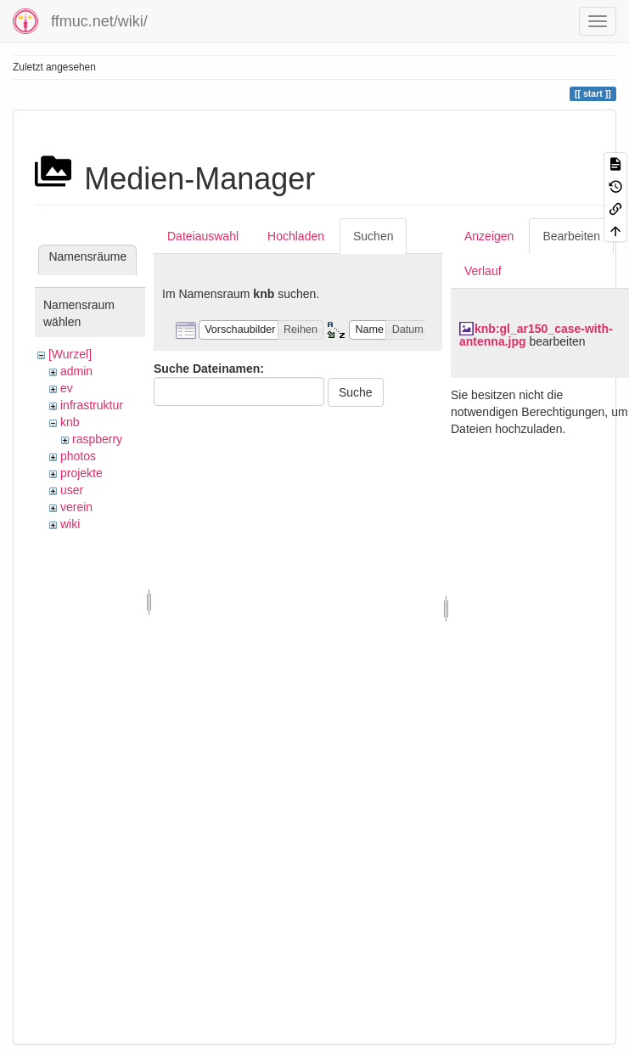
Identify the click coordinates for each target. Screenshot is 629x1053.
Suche (356, 392)
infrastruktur (91, 405)
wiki (70, 524)
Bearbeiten (571, 236)
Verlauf (483, 271)
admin (76, 371)
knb (70, 422)
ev (66, 388)
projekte (81, 473)
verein (76, 507)
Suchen (373, 236)
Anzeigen (489, 236)
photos (78, 456)
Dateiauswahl (203, 236)
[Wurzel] (70, 354)
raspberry (97, 439)
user (71, 490)
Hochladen (295, 236)
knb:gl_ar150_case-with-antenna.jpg (536, 335)
